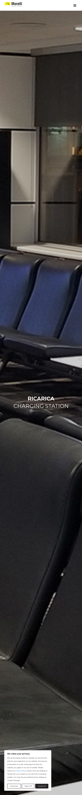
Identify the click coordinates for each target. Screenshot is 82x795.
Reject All (28, 786)
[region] (27, 770)
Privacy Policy (20, 771)
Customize (14, 786)
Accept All (42, 786)
